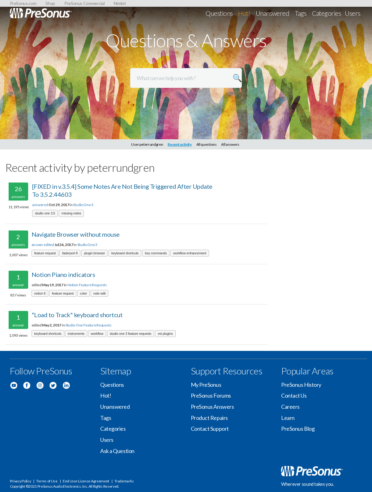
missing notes (71, 213)
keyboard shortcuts (125, 253)
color (83, 293)
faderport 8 (70, 253)
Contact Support (210, 428)
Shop (50, 3)
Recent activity (180, 144)
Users (352, 13)
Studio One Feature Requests (88, 325)
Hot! (244, 13)
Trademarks (124, 481)
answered (40, 204)
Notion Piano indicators (63, 274)
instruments (76, 333)
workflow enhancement (189, 253)
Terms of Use (46, 481)
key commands (156, 253)
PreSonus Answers (212, 406)
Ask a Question (117, 450)
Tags (300, 13)
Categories (326, 13)
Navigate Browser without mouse (76, 234)
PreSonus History (301, 384)
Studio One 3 (83, 204)
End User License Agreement (86, 481)
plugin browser (94, 253)
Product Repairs (209, 417)
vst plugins (165, 333)
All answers (230, 144)
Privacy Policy (20, 481)
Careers (290, 406)
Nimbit (120, 3)
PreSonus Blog (297, 428)
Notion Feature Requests (87, 285)
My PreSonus (206, 384)
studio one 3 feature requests (131, 333)
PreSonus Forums (211, 395)
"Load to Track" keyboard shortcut (77, 314)
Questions (219, 13)
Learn (288, 417)
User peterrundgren (147, 144)
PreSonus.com (23, 3)
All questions (206, 144)
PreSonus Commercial (84, 3)
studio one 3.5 (45, 213)
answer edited (43, 244)
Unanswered (272, 13)
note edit (99, 293)
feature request (45, 253)
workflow (97, 333)
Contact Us (294, 395)
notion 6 (40, 293)
